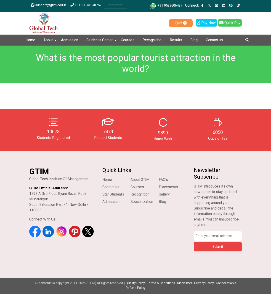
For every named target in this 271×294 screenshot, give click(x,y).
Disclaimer (184, 283)
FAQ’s (163, 179)
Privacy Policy (204, 283)
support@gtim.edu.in (48, 5)
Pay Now (206, 23)
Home (30, 40)
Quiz (181, 23)
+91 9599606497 (166, 5)
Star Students (113, 194)
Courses (127, 40)
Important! (115, 5)
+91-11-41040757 (85, 5)
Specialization (141, 201)
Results (176, 40)
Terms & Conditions (161, 283)
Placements (168, 187)
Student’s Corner (99, 40)
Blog (194, 40)
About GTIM (139, 179)
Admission (69, 40)
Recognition (152, 40)
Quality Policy (136, 283)
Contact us (214, 40)
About (48, 40)
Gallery (164, 194)
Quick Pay (229, 23)
